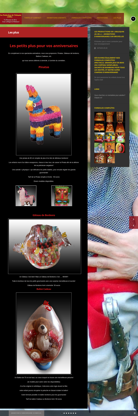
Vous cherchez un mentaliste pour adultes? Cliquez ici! (109, 96)
